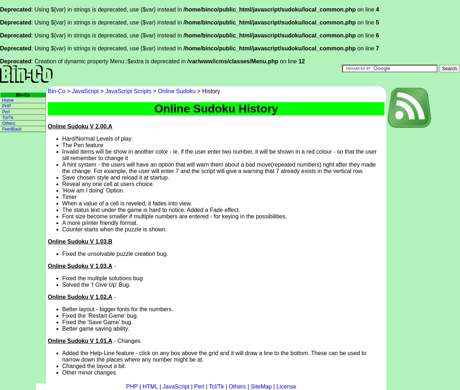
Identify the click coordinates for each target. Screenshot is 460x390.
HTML (150, 387)
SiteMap (261, 387)
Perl (6, 111)
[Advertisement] (415, 236)
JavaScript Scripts (128, 91)
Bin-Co (57, 91)
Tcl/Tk (7, 117)
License (286, 387)
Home (8, 100)
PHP (6, 106)
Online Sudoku (177, 91)
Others (8, 123)
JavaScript (85, 91)
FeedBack (12, 129)
